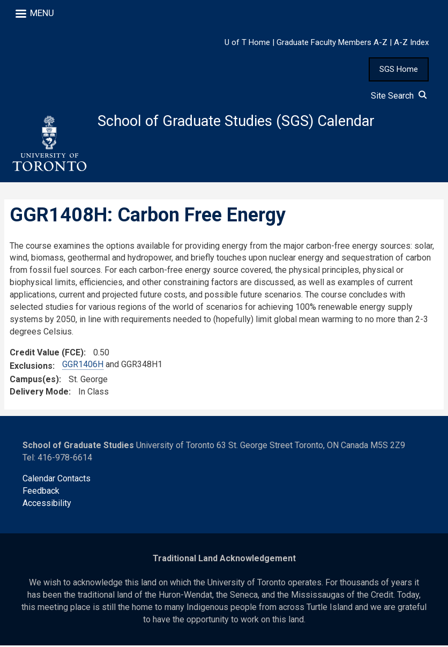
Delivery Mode (39, 393)
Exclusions (31, 368)
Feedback (41, 492)
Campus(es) (34, 381)
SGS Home (398, 69)
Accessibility (47, 505)
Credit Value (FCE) (47, 354)
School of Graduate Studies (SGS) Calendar (242, 121)
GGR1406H (82, 366)
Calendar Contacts (57, 480)
